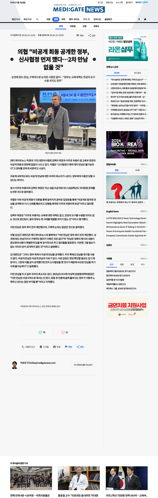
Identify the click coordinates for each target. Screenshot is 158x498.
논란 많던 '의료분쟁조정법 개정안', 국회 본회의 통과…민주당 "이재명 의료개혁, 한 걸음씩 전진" (129, 83)
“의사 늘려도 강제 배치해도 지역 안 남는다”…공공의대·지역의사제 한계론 (129, 79)
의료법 (72, 26)
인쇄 (58, 346)
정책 (56, 19)
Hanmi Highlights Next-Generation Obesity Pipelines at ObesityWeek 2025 (127, 222)
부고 (142, 264)
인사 (111, 264)
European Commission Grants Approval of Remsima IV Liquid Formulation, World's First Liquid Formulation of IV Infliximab (127, 235)
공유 (93, 35)
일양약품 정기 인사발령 (115, 279)
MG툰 (137, 170)
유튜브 (96, 26)
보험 (84, 26)
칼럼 (116, 170)
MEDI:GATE (142, 2)
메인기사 (16, 19)
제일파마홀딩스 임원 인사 (116, 284)
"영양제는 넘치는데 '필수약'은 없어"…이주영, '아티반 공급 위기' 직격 (129, 105)
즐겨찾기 (129, 2)
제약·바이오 (74, 19)
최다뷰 (116, 72)
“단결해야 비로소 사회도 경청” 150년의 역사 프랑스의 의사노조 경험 (129, 118)
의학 (63, 19)
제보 (82, 35)
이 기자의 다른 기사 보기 (83, 364)
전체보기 (143, 164)
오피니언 (97, 19)
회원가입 (109, 2)
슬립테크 (108, 19)
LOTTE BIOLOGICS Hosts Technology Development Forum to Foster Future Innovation (127, 218)
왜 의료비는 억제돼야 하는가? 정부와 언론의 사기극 (129, 114)
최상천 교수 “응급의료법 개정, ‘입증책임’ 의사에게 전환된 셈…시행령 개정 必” (129, 101)
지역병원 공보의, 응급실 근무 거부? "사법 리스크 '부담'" (129, 109)
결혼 (122, 264)
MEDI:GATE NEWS (79, 8)
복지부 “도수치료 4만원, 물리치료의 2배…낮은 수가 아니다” (129, 96)
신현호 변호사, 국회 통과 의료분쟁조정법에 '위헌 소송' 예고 (129, 88)
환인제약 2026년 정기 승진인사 (118, 275)
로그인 (100, 2)
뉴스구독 (119, 2)
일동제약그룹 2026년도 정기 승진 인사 (120, 271)
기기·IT (86, 19)
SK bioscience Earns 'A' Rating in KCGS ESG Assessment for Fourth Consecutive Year (127, 226)
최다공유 (137, 72)
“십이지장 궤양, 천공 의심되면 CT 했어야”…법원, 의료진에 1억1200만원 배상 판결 (129, 92)
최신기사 (28, 19)
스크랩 (45, 346)
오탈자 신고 (30, 346)
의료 (48, 19)
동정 (132, 264)
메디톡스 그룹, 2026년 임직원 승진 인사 (121, 288)
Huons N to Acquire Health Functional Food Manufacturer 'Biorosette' (127, 231)
